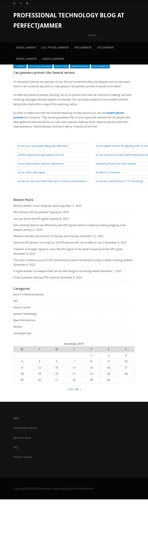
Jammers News (22, 437)
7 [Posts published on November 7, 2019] (74, 361)
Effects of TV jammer (109, 172)
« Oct (70, 389)
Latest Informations (25, 428)
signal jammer (26, 47)
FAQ (15, 447)
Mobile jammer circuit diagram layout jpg (39, 205)
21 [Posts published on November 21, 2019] (74, 373)
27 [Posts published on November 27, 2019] (56, 379)
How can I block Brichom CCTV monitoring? (121, 181)
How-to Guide (61, 66)
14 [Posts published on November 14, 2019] (74, 367)
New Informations (100, 66)
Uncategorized (22, 333)
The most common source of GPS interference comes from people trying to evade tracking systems (72, 260)
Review (17, 326)
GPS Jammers (105, 47)
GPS (15, 301)
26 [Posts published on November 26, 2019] (39, 379)
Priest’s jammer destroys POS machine (36, 277)
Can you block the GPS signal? (31, 218)
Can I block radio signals (32, 172)
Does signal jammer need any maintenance (42, 163)
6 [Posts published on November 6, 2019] (56, 361)
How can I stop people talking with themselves (44, 146)
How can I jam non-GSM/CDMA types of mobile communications (53, 181)
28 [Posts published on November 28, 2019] (74, 379)
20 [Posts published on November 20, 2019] (56, 373)
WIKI (16, 418)
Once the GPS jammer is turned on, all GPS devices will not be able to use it (58, 242)
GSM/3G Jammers (53, 58)
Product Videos (22, 457)
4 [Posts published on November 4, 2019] (22, 361)
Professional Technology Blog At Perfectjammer (65, 488)
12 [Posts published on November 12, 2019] (39, 367)
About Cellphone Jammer (40, 66)
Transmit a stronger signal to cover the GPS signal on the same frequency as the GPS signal (68, 249)
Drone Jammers (26, 58)
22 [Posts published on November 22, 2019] (91, 373)
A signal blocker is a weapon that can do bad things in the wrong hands (56, 271)
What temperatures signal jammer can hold (42, 155)
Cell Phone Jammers (55, 47)
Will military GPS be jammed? (31, 212)
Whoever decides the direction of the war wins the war (46, 236)
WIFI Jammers (83, 47)
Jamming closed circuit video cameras (117, 163)
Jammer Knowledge (79, 66)
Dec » (78, 389)
